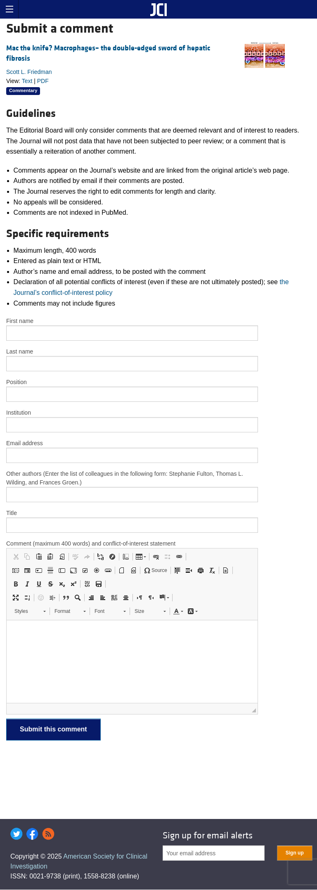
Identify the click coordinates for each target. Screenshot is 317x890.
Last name (19, 351)
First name (19, 321)
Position (16, 382)
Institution (18, 412)
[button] (15, 556)
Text (27, 81)
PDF (43, 81)
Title (11, 513)
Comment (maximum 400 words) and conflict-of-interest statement (90, 543)
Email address (24, 443)
